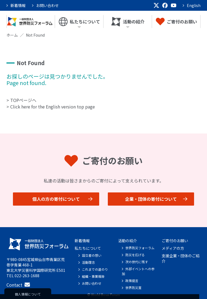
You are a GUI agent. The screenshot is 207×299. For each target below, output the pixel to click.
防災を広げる (135, 254)
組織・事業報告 (93, 276)
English (194, 5)
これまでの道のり (95, 269)
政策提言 (131, 280)
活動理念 (88, 262)
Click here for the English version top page (52, 106)
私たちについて (79, 21)
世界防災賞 (133, 287)
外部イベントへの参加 (138, 271)
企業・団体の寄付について (151, 199)
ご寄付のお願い (176, 21)
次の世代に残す (136, 261)
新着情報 (18, 5)
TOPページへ (23, 100)
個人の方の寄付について (56, 199)
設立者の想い (91, 255)
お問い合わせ (47, 5)
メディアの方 (173, 248)
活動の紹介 (127, 21)
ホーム (12, 35)
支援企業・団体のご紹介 (180, 258)
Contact (18, 285)
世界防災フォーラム (139, 247)
